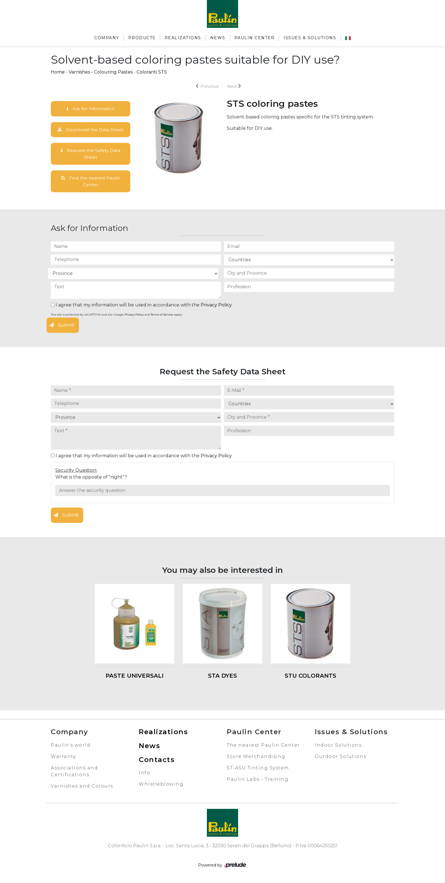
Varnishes (79, 72)
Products (142, 37)
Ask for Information (90, 108)
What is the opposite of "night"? (91, 478)
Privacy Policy (216, 305)
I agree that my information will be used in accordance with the (141, 305)
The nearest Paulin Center (263, 745)
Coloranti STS (152, 72)
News (217, 37)
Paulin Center (254, 37)
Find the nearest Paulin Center (90, 182)
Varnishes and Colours (82, 786)
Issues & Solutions (310, 37)
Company (106, 37)
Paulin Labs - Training (257, 779)
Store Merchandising (256, 757)
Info (144, 773)
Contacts (157, 760)
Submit (62, 326)
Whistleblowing (161, 785)
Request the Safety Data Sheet (90, 154)
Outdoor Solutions (340, 757)
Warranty (63, 757)
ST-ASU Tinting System (258, 768)
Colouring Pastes (113, 72)
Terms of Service (162, 315)
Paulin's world (70, 745)
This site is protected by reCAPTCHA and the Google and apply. (116, 315)
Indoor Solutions (338, 745)
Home (58, 72)
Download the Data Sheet (90, 129)
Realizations (183, 37)
